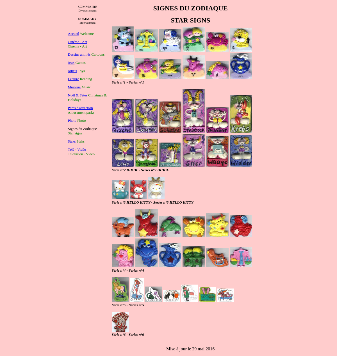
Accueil (73, 33)
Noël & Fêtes (77, 95)
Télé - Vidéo (77, 149)
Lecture (73, 79)
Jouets (72, 71)
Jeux (71, 62)
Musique (74, 87)
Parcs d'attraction (80, 108)
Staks (72, 141)
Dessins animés (79, 54)
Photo (72, 120)
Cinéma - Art (77, 42)
